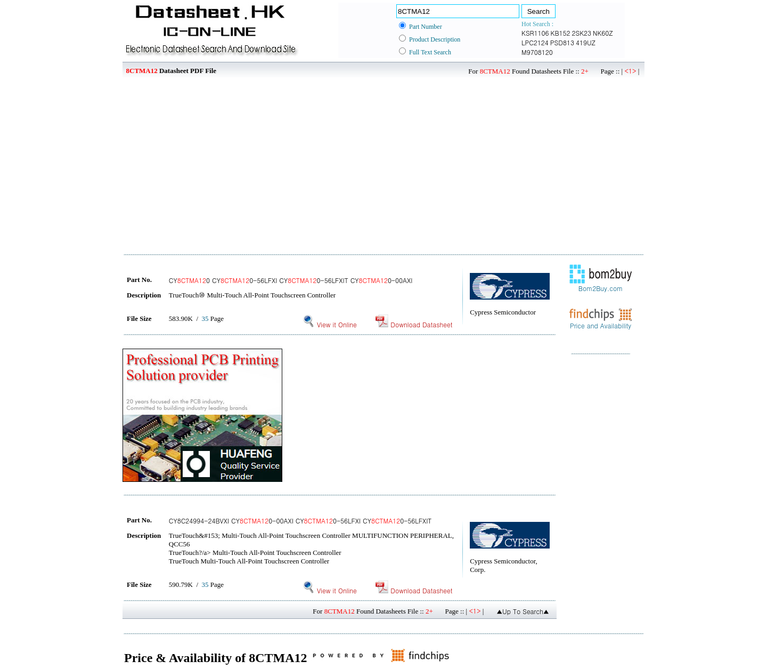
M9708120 (537, 52)
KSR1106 (535, 32)
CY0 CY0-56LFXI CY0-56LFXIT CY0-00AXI (290, 280)
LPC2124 (535, 42)
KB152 (560, 32)
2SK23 (582, 32)
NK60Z (603, 32)
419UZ (585, 42)
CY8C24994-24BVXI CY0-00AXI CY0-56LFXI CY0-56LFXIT (300, 520)
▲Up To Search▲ (522, 611)
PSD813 (562, 42)
